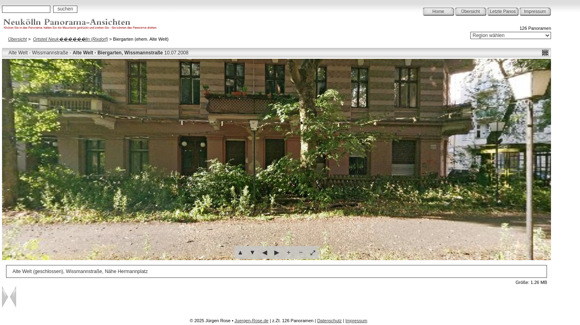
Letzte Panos (503, 11)
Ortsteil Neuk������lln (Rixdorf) (70, 39)
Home (438, 11)
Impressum (535, 11)
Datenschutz (329, 320)
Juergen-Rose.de (251, 320)
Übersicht (470, 11)
